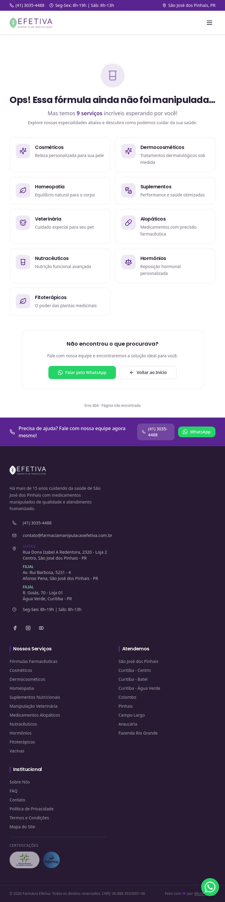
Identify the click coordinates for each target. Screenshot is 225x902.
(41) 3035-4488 (154, 432)
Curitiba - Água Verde (139, 688)
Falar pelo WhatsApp (82, 372)
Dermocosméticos (27, 679)
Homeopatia (22, 688)
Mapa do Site (22, 826)
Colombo (128, 697)
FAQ (14, 791)
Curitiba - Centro (135, 670)
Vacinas (17, 751)
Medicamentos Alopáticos (35, 715)
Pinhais (126, 706)
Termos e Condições (29, 818)
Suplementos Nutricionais (35, 697)
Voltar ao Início (148, 372)
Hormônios (21, 733)
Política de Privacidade (31, 809)
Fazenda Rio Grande (138, 733)
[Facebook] (15, 628)
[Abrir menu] (209, 23)
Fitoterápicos (22, 742)
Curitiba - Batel (133, 679)
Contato (17, 800)
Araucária (128, 724)
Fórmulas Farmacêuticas (33, 661)
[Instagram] (28, 628)
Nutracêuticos (23, 724)
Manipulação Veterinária (33, 706)
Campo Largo (132, 715)
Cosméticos (21, 670)
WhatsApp (197, 432)
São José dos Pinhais (138, 661)
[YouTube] (41, 628)
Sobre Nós (20, 782)
